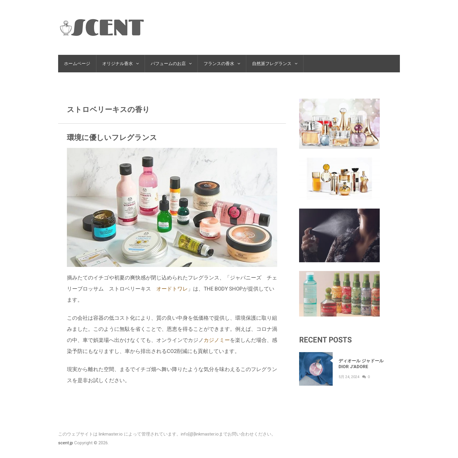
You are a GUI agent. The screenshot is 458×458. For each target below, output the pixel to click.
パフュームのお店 (168, 63)
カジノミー (217, 340)
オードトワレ (172, 289)
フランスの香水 (219, 63)
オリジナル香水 (117, 63)
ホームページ (77, 63)
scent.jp (65, 442)
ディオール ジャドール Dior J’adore (361, 363)
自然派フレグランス (272, 63)
